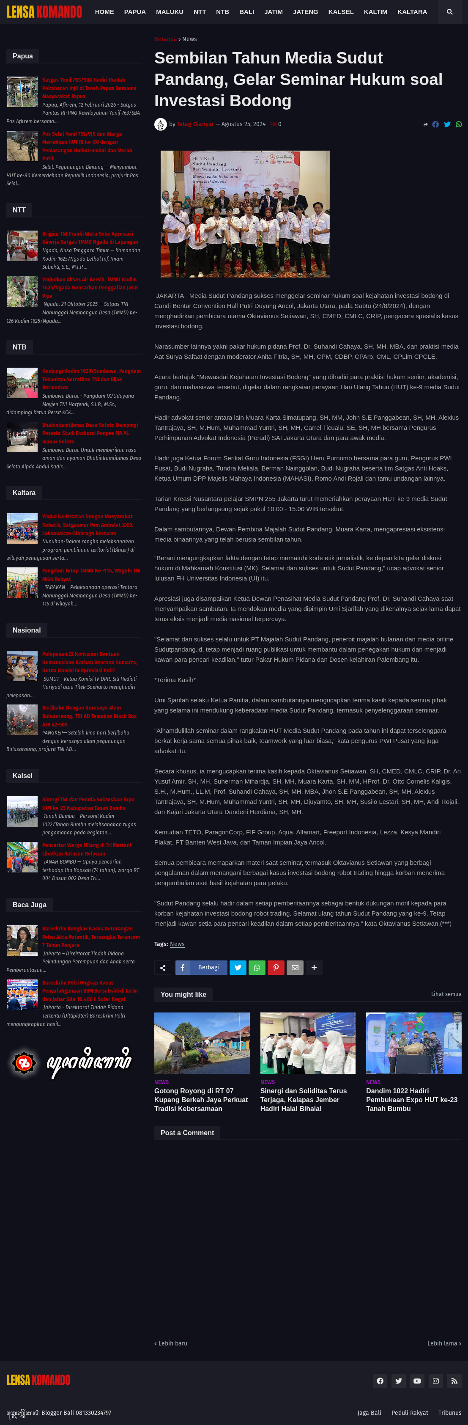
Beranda (165, 39)
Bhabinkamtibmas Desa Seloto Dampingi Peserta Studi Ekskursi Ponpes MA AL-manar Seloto (90, 433)
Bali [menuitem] (246, 11)
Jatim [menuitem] (273, 11)
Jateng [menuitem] (305, 11)
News (189, 39)
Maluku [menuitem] (169, 11)
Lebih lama (442, 1343)
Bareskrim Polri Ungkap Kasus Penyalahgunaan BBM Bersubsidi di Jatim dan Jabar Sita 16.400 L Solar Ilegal (90, 991)
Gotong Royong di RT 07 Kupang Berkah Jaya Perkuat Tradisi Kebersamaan (201, 1099)
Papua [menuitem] (135, 11)
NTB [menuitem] (222, 11)
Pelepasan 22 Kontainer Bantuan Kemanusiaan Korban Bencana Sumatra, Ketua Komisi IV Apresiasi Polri (89, 662)
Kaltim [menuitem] (376, 11)
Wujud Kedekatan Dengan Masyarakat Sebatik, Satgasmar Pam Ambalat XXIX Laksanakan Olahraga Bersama (87, 525)
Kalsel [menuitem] (341, 11)
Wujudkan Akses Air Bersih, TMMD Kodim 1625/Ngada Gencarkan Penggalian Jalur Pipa (90, 288)
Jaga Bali (369, 1413)
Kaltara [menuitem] (412, 11)
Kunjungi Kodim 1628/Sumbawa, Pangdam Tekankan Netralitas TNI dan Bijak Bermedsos (91, 379)
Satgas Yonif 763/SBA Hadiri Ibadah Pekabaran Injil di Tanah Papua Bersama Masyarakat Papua (89, 88)
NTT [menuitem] (200, 11)
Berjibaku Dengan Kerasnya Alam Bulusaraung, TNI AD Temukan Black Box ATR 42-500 (89, 716)
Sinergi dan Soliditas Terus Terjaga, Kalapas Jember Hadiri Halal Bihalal (303, 1099)
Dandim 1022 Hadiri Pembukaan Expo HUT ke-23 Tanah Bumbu (411, 1099)
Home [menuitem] (104, 11)
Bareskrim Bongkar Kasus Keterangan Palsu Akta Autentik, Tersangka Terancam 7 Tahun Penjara (91, 937)
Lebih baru (173, 1343)
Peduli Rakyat (409, 1413)
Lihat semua (446, 994)
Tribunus (450, 1413)
